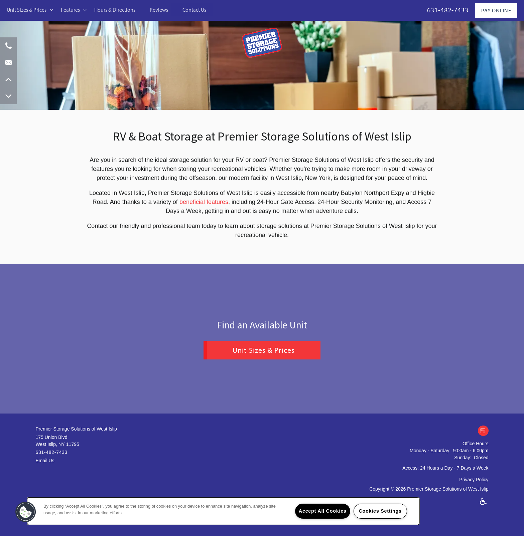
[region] (223, 511)
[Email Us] (8, 62)
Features (70, 9)
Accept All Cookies (323, 511)
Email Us (45, 460)
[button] (25, 512)
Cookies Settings (380, 511)
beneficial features (203, 202)
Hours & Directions (114, 9)
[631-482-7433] (8, 45)
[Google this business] (483, 431)
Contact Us (194, 9)
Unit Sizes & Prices (26, 9)
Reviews (159, 9)
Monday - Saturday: (430, 450)
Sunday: (462, 457)
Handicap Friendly (483, 501)
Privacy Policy (473, 479)
